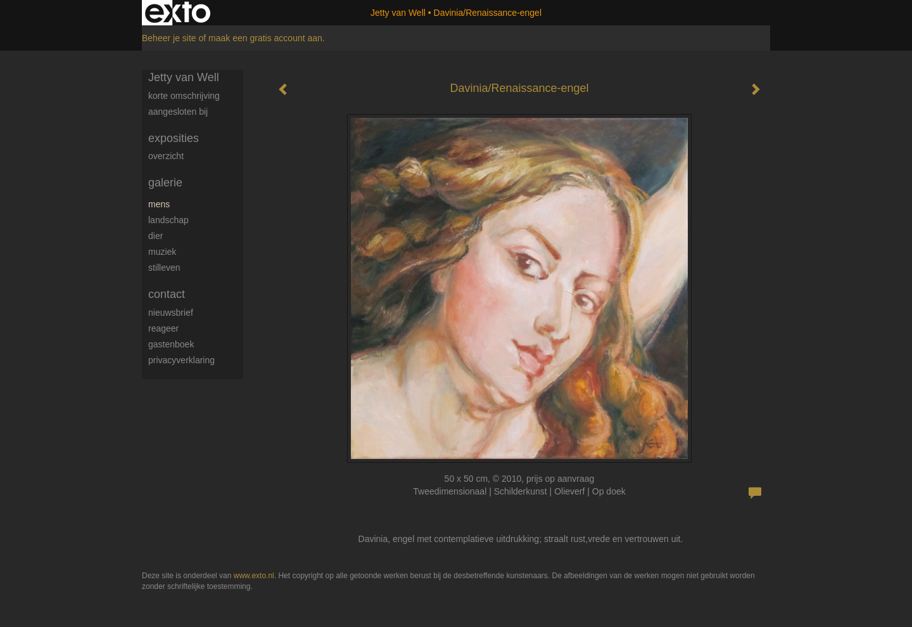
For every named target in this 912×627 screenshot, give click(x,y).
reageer (163, 328)
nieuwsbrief (170, 312)
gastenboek (171, 344)
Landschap (168, 220)
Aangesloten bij (178, 112)
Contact (166, 294)
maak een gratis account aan (265, 38)
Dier (155, 236)
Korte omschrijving (184, 96)
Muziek (162, 252)
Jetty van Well (398, 13)
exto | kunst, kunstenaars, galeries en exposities (177, 12)
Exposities (173, 138)
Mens (159, 204)
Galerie (165, 182)
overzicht (166, 156)
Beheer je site (169, 38)
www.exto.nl (254, 575)
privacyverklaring (181, 360)
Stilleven (164, 267)
